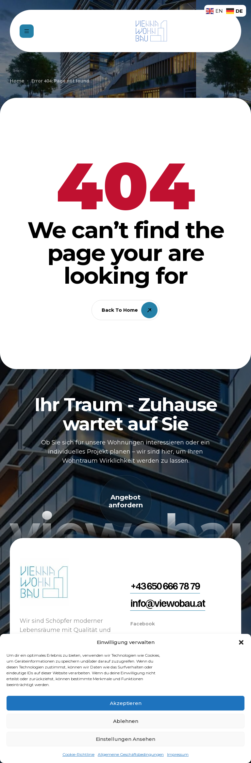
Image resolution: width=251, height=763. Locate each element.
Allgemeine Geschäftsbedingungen (131, 754)
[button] (241, 642)
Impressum (178, 754)
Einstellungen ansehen (125, 739)
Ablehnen (125, 721)
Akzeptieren (126, 703)
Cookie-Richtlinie (78, 754)
